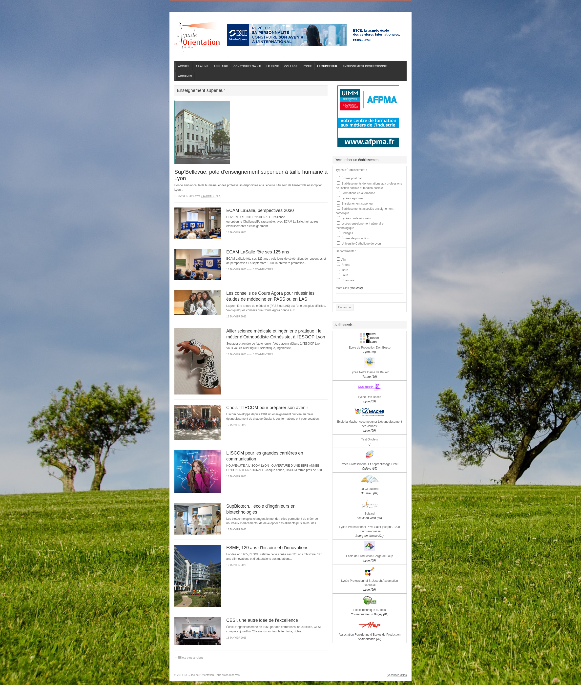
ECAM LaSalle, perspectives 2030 (260, 210)
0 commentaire (211, 196)
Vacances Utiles (397, 674)
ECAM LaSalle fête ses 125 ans (257, 251)
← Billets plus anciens (188, 657)
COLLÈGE (290, 66)
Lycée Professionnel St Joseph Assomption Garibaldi (369, 585)
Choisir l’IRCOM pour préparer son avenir (267, 407)
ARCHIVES (185, 76)
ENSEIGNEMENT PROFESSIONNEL (365, 66)
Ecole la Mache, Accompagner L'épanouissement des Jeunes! (369, 426)
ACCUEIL (184, 66)
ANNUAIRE (221, 66)
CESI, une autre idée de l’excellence (262, 620)
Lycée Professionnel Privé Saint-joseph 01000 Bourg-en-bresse (369, 531)
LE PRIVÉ (273, 66)
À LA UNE (201, 66)
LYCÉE (307, 66)
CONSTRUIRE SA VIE (247, 66)
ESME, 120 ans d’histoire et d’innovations (267, 547)
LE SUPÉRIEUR (327, 66)
